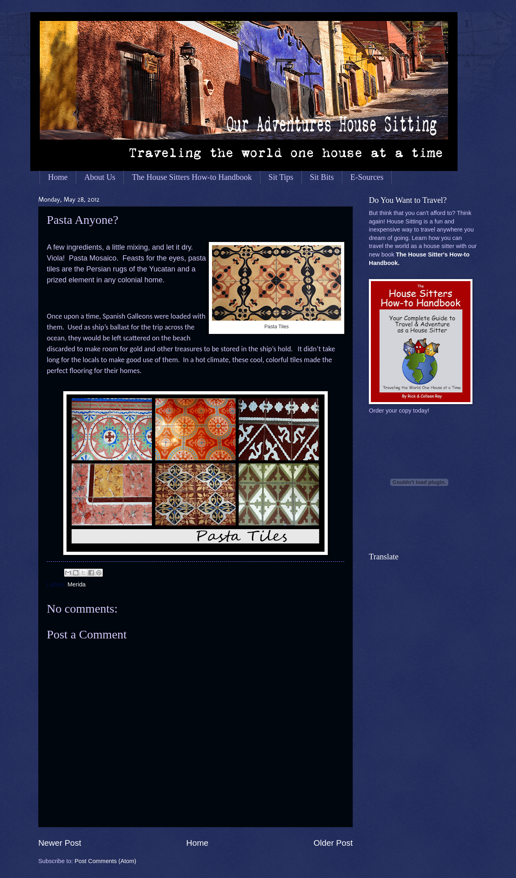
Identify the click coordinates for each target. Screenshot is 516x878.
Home (58, 177)
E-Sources (366, 177)
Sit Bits (322, 177)
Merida (77, 584)
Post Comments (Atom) (105, 861)
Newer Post (59, 842)
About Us (99, 177)
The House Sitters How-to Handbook (192, 177)
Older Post (333, 842)
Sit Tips (280, 177)
